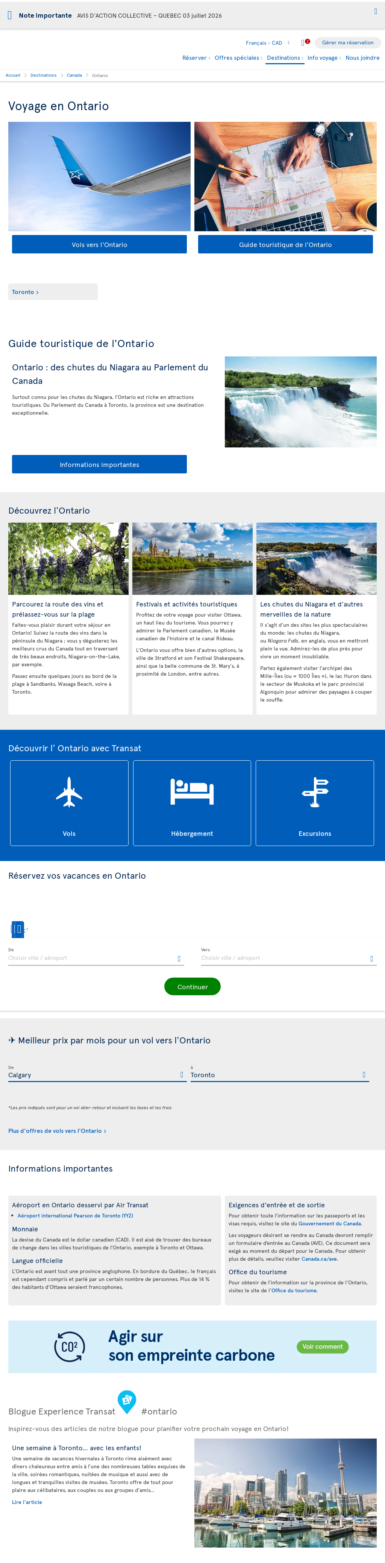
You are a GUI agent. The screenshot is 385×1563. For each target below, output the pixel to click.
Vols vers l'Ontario (99, 244)
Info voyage (322, 57)
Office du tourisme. (294, 1290)
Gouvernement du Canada (330, 1223)
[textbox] (96, 957)
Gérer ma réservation (348, 42)
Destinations (283, 57)
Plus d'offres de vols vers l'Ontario (55, 1130)
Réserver (194, 57)
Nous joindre (363, 57)
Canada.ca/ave (319, 1258)
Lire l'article (27, 1501)
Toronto (23, 291)
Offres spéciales (237, 57)
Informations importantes (99, 464)
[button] (375, 11)
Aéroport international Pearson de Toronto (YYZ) (75, 1215)
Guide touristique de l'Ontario (285, 244)
